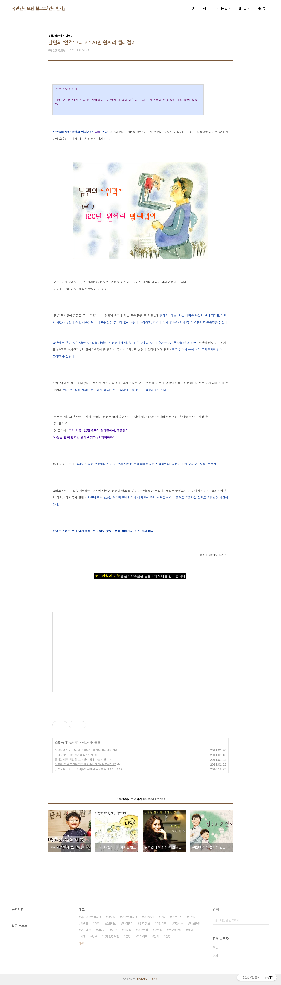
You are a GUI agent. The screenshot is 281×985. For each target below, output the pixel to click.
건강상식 (178, 923)
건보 (94, 936)
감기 (156, 936)
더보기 (82, 943)
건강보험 (142, 930)
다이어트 (142, 936)
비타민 (101, 930)
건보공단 (195, 923)
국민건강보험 (111, 936)
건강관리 (128, 923)
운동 (162, 917)
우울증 (158, 930)
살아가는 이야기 (70, 742)
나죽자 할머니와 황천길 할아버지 (74, 754)
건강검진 (161, 923)
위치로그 (243, 8)
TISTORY (142, 979)
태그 (205, 8)
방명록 (261, 8)
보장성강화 (174, 930)
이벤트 (84, 923)
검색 (265, 920)
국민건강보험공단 (90, 917)
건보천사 (177, 917)
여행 (97, 923)
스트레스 (111, 923)
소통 (57, 742)
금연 (128, 936)
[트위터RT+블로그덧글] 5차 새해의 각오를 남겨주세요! (86, 769)
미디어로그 (223, 8)
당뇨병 (111, 917)
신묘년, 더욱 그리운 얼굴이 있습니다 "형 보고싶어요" (85, 764)
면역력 (127, 930)
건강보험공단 (129, 917)
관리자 (155, 979)
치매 (83, 936)
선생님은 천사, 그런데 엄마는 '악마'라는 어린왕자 (83, 750)
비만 (114, 930)
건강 (168, 936)
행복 (190, 930)
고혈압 (192, 917)
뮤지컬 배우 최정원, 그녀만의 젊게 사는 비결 (80, 759)
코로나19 (85, 930)
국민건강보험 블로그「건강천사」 (38, 8)
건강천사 (149, 917)
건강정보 (145, 923)
